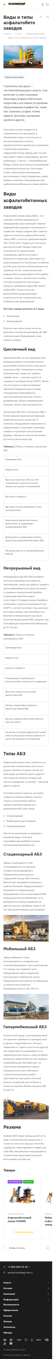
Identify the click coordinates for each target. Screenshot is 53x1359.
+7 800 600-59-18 (18, 1266)
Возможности (11, 1304)
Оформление (10, 1310)
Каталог (7, 1288)
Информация (10, 1299)
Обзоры (7, 1332)
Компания (9, 1293)
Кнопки (7, 1315)
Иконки (7, 1321)
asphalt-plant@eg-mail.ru (20, 1272)
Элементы (9, 1327)
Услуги (7, 1282)
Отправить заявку (24, 1232)
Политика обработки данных (16, 1355)
